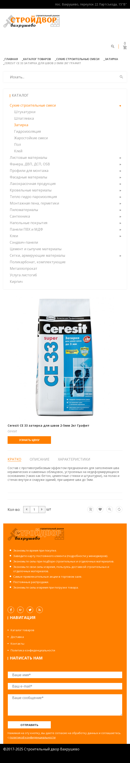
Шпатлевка (24, 118)
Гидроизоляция (27, 131)
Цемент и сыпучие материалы (35, 249)
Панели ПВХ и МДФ (26, 229)
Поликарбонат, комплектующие (38, 262)
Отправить (29, 725)
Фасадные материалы (28, 177)
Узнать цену (29, 440)
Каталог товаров (37, 59)
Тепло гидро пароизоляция (33, 196)
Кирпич (16, 281)
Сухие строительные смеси (77, 59)
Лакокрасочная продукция (33, 183)
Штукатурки (24, 111)
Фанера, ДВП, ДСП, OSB (30, 164)
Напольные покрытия (28, 222)
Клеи (14, 235)
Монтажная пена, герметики (34, 203)
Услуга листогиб (23, 275)
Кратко (14, 459)
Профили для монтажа (29, 170)
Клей (18, 151)
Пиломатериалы (24, 209)
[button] (120, 105)
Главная (11, 59)
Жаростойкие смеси (31, 138)
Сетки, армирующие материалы (37, 255)
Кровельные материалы (30, 190)
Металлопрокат (23, 268)
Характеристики (74, 459)
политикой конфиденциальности (33, 737)
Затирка (111, 59)
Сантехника (20, 216)
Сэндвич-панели (24, 242)
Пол (17, 144)
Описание (39, 459)
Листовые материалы (28, 157)
